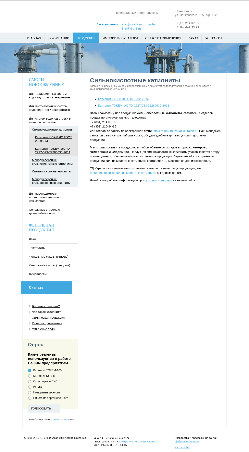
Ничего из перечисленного (48, 398)
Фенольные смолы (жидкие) (49, 256)
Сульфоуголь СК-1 (43, 381)
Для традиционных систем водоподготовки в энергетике (49, 95)
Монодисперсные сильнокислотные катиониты (123, 172)
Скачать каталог (49, 288)
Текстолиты (37, 247)
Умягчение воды (43, 329)
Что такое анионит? (46, 306)
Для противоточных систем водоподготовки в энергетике (49, 107)
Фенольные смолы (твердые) (49, 265)
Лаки (32, 239)
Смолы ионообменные (132, 85)
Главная (34, 38)
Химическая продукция (48, 317)
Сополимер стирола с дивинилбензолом (44, 211)
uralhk (151, 24)
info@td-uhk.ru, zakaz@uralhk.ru (175, 131)
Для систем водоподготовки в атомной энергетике (178, 85)
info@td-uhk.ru (131, 28)
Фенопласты (38, 274)
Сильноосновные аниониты (51, 171)
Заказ (193, 38)
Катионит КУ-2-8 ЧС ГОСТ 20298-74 (123, 99)
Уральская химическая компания (54, 15)
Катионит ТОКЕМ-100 (45, 370)
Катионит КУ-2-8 (41, 376)
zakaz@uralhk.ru (131, 24)
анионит (166, 180)
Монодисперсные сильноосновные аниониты (51, 180)
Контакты (213, 38)
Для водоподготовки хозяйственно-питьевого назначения (46, 197)
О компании (58, 38)
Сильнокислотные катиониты (108, 88)
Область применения (47, 323)
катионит (151, 180)
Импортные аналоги (120, 38)
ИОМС (35, 387)
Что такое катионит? (46, 312)
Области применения (163, 38)
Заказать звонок (107, 24)
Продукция (86, 38)
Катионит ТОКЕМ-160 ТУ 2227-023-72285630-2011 (133, 105)
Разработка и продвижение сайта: (196, 439)
